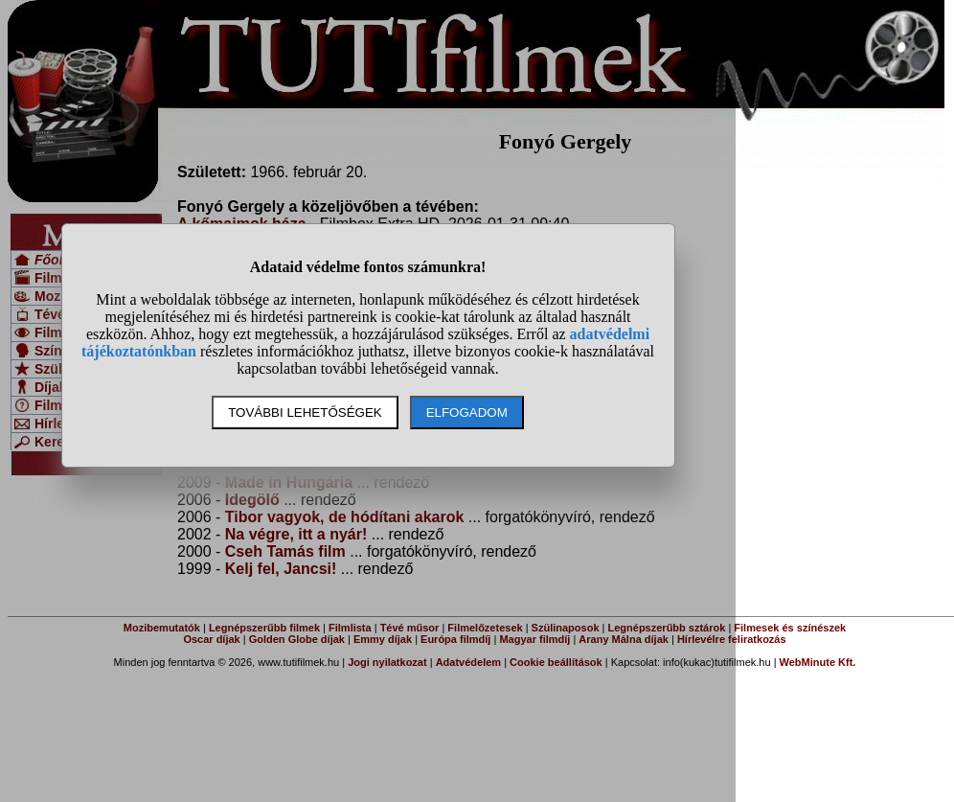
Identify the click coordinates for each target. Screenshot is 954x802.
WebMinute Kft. (818, 662)
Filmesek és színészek (790, 627)
